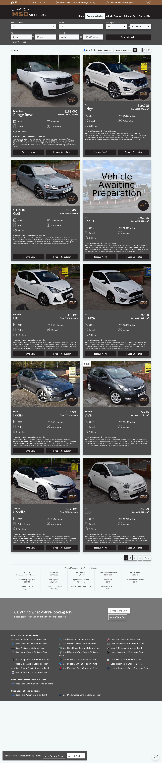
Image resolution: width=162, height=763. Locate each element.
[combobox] (33, 26)
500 (88, 511)
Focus (89, 220)
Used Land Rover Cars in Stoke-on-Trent (81, 647)
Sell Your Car (130, 15)
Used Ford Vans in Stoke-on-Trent (31, 694)
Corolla (19, 511)
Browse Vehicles (95, 15)
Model (61, 22)
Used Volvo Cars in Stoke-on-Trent (31, 672)
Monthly (116, 22)
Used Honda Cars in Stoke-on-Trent (79, 643)
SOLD (87, 363)
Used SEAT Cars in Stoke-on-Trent (126, 659)
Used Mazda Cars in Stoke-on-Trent (31, 652)
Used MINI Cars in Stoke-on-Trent (126, 647)
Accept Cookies (75, 755)
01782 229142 (38, 2)
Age (12, 32)
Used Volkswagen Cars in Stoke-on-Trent (130, 667)
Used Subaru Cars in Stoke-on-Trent (80, 663)
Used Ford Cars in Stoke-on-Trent (31, 643)
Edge (89, 108)
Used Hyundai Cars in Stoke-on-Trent (128, 643)
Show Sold (90, 50)
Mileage (62, 32)
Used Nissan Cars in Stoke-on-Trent (127, 652)
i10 (15, 317)
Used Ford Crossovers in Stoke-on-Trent (34, 683)
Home (81, 15)
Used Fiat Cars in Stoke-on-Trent (126, 639)
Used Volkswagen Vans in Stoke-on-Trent (82, 694)
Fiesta (90, 317)
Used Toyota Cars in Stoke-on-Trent (32, 667)
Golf (16, 213)
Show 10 (122, 50)
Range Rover (24, 114)
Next (147, 557)
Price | (113, 22)
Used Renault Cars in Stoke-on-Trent (80, 659)
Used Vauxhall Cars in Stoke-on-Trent (80, 667)
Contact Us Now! (119, 610)
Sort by (104, 50)
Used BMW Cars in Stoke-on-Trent (79, 639)
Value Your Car (117, 617)
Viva (88, 414)
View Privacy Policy (54, 755)
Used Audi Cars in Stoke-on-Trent (31, 639)
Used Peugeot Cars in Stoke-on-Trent (32, 659)
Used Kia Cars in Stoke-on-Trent (30, 647)
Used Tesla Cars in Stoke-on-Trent (126, 663)
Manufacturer (17, 22)
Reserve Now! (29, 152)
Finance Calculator (62, 152)
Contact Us (144, 15)
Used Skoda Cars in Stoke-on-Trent (31, 663)
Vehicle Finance (113, 15)
